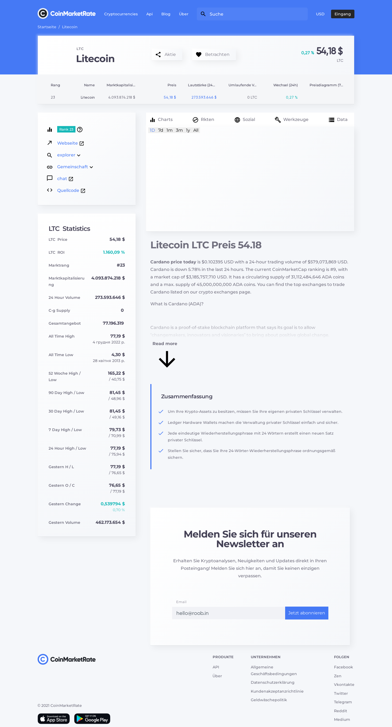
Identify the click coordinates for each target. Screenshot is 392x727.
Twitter (341, 693)
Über (183, 14)
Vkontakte (344, 684)
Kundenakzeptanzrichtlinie (277, 691)
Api (149, 14)
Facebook (343, 667)
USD (320, 14)
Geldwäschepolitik (269, 699)
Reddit (340, 710)
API (216, 667)
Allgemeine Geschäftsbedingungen (274, 670)
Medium (342, 719)
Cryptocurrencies (121, 14)
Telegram (343, 702)
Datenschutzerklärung (273, 682)
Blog (165, 14)
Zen (338, 676)
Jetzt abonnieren (306, 612)
